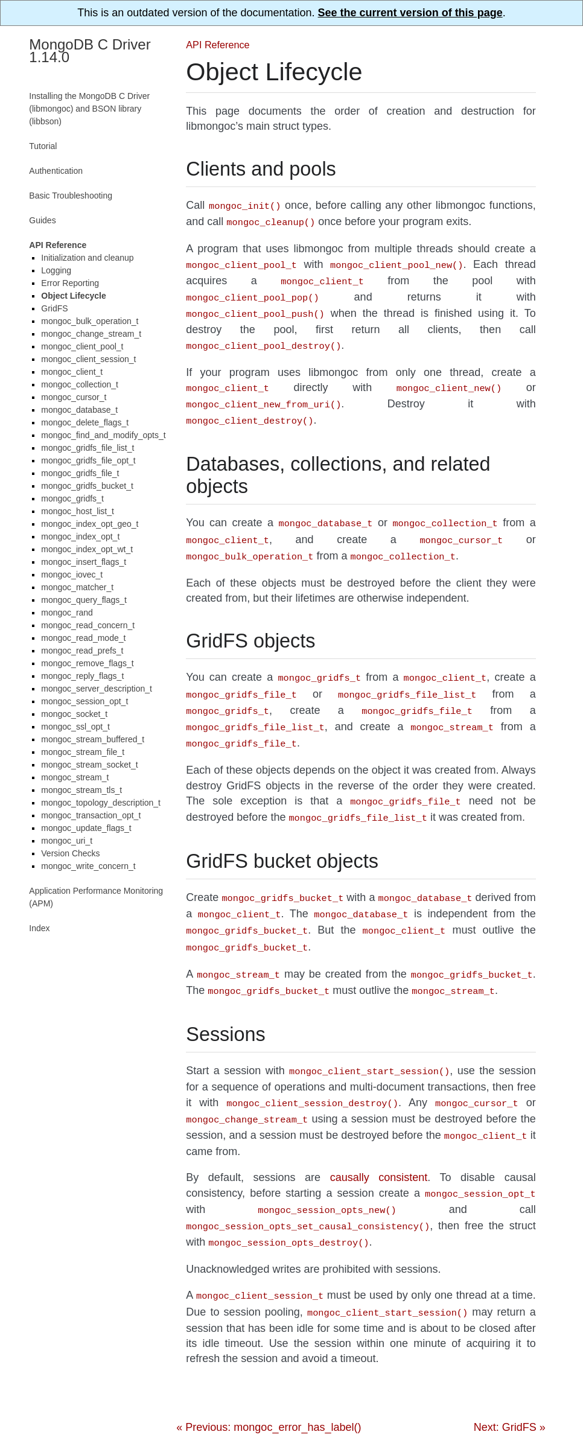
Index (39, 928)
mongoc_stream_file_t (82, 752)
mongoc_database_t (79, 410)
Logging (56, 270)
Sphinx (225, 1427)
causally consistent (379, 1141)
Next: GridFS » (510, 1384)
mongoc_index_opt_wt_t (87, 549)
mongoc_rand (67, 612)
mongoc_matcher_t (77, 587)
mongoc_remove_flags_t (87, 663)
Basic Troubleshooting (70, 195)
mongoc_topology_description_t (101, 802)
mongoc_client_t (72, 372)
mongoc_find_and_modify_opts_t (103, 435)
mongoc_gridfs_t (72, 498)
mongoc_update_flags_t (86, 828)
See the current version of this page (410, 13)
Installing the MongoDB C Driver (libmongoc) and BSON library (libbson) (89, 108)
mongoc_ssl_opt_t (75, 726)
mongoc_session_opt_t (84, 701)
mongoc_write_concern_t (88, 866)
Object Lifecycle (73, 296)
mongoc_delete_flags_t (85, 422)
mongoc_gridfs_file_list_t (87, 448)
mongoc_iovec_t (72, 574)
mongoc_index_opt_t (80, 536)
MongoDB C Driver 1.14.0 (89, 50)
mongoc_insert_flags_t (83, 562)
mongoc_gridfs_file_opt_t (88, 460)
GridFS (54, 308)
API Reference (217, 44)
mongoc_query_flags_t (84, 600)
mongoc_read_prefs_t (82, 650)
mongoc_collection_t (79, 384)
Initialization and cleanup (87, 258)
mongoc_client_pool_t (82, 346)
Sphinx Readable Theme (382, 1427)
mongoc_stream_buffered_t (92, 739)
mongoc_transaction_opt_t (91, 815)
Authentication (56, 171)
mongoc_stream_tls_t (81, 790)
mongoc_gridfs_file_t (80, 473)
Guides (42, 220)
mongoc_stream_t (75, 777)
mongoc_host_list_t (77, 511)
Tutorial (43, 146)
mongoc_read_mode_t (83, 638)
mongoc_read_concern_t (88, 625)
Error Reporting (70, 283)
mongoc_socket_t (74, 714)
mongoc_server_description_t (96, 688)
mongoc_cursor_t (73, 397)
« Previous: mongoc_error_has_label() (268, 1384)
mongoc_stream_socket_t (89, 764)
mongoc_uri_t (66, 840)
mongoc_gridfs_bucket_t (87, 486)
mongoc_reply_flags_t (82, 676)
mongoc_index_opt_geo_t (89, 524)
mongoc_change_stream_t (91, 334)
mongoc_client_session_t (88, 359)
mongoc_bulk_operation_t (89, 321)
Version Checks (70, 853)
